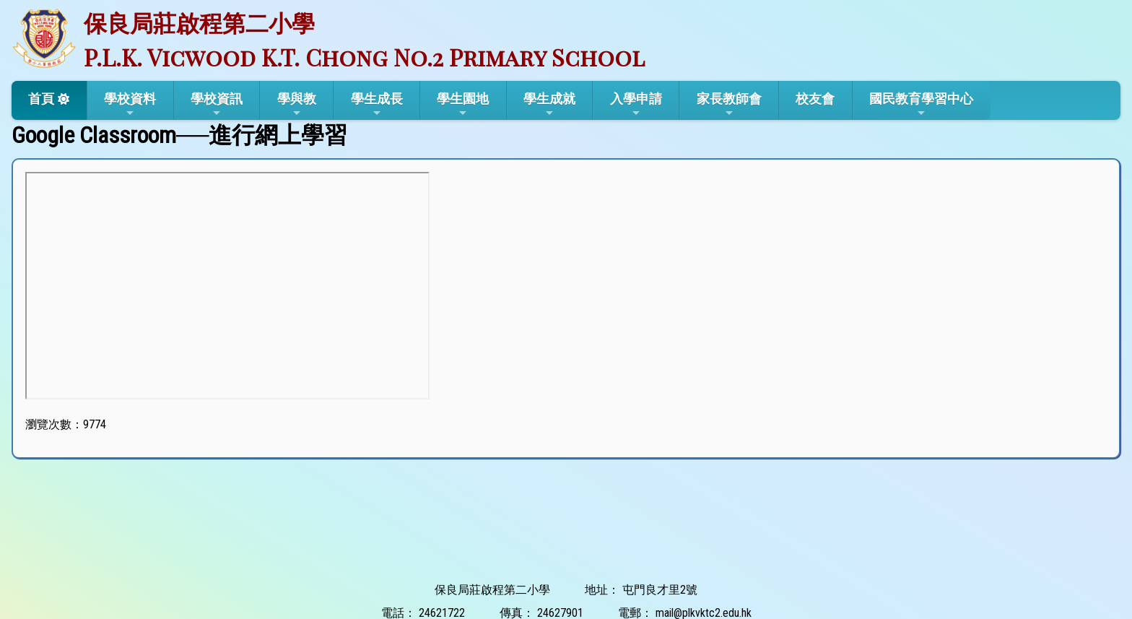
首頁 (41, 98)
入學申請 (636, 104)
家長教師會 (729, 104)
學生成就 (549, 104)
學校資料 (130, 104)
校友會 (815, 98)
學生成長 (377, 104)
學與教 (296, 104)
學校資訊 (217, 104)
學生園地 (463, 104)
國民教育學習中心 (921, 104)
